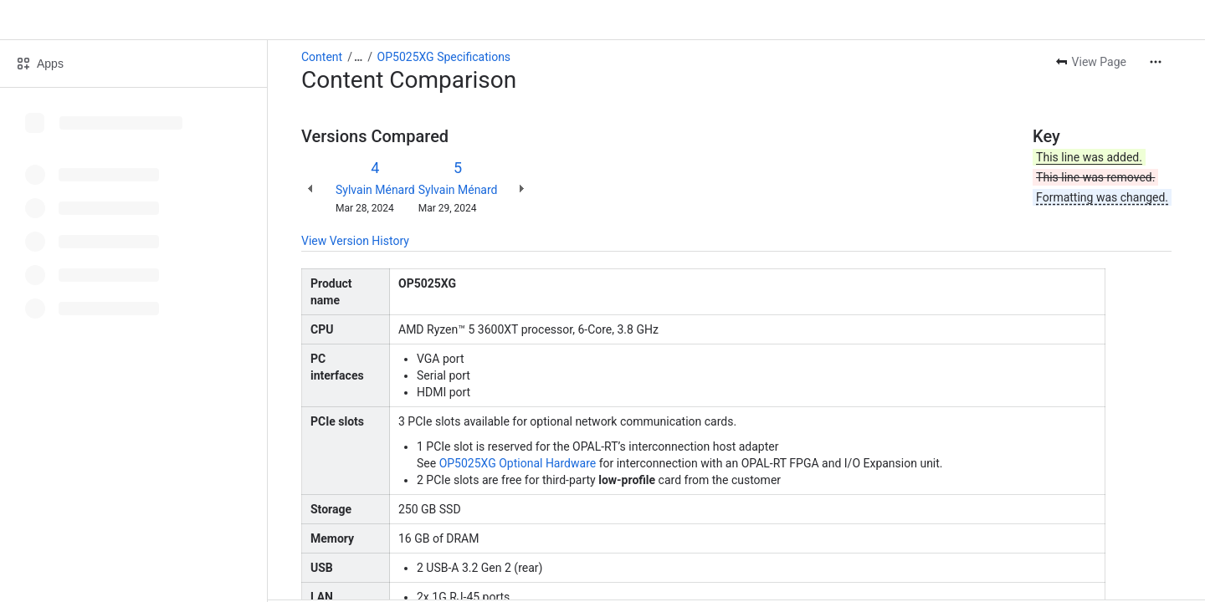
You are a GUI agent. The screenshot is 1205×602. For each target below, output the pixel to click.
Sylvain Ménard (375, 189)
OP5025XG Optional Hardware (518, 463)
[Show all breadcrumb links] (358, 56)
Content (321, 57)
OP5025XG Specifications (444, 57)
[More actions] (1156, 61)
